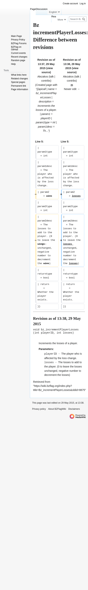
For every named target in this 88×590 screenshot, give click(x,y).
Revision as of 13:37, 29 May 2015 (46, 64)
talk (52, 76)
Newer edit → (72, 89)
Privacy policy (39, 408)
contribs (45, 80)
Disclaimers (74, 408)
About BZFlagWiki (57, 408)
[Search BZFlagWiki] (78, 19)
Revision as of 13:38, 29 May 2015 (72, 64)
